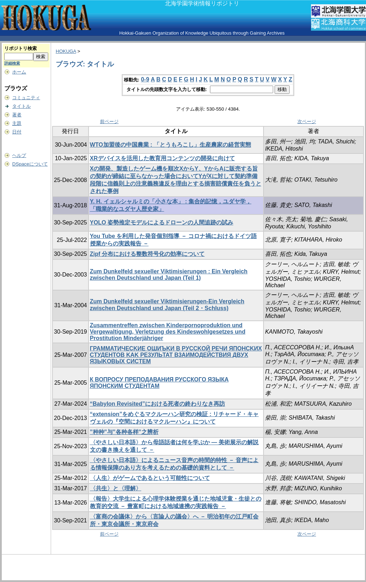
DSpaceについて (29, 164)
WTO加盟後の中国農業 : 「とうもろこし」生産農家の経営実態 (170, 145)
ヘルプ (19, 155)
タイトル (21, 106)
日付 (16, 132)
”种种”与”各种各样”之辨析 (124, 432)
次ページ (306, 121)
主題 (16, 123)
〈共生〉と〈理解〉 (115, 488)
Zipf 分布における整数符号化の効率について (147, 254)
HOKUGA (66, 51)
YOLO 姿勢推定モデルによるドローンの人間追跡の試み (162, 222)
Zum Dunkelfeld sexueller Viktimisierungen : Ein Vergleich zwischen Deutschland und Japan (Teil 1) (169, 274)
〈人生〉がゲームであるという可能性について (150, 478)
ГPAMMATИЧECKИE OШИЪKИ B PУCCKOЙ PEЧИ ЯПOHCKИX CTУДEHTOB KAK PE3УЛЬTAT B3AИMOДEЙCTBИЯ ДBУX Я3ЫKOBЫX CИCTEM (176, 354)
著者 (16, 114)
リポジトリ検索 (20, 48)
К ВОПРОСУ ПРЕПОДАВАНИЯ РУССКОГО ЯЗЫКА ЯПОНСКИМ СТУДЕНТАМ (159, 382)
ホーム (19, 72)
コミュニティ (26, 97)
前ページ (109, 121)
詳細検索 (12, 63)
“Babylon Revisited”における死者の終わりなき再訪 (157, 404)
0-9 (145, 79)
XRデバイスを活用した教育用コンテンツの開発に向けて (162, 158)
